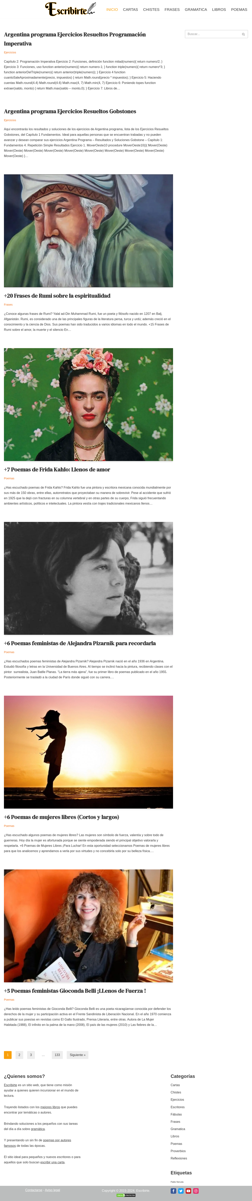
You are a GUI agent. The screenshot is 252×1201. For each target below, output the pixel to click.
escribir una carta (52, 1162)
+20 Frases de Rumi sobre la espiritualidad (57, 296)
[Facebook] (173, 1191)
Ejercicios (10, 52)
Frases (172, 9)
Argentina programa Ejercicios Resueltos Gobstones (70, 111)
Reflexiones (179, 1158)
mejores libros (50, 1107)
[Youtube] (188, 1191)
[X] (181, 1191)
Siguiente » (77, 1055)
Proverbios (178, 1151)
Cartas (130, 9)
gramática (38, 1129)
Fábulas (176, 1114)
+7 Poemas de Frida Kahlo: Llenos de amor (57, 469)
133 (57, 1055)
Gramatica (196, 9)
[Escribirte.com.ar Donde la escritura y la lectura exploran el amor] (71, 9)
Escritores (178, 1107)
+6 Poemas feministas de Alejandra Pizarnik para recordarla (80, 643)
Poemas (239, 9)
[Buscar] (212, 34)
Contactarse (33, 1190)
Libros (219, 9)
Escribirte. (143, 1190)
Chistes (151, 9)
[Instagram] (196, 1191)
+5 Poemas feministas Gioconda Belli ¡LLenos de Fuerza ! (75, 991)
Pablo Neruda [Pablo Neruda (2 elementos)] (177, 1182)
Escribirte (10, 1085)
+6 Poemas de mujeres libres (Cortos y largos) (61, 817)
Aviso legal (52, 1190)
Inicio (112, 9)
